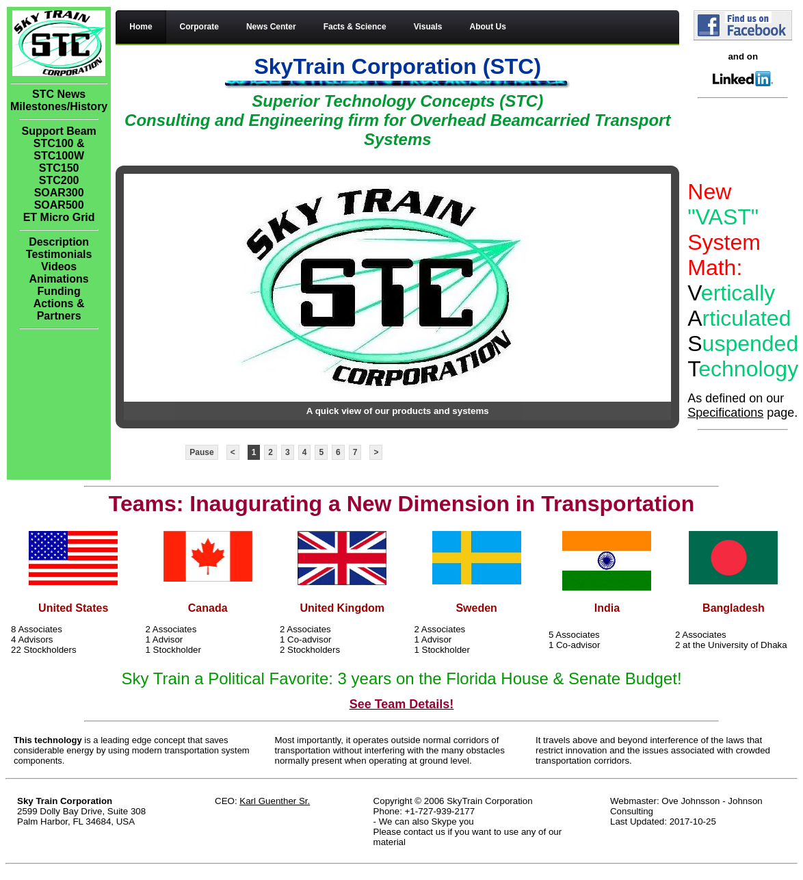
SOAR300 (59, 192)
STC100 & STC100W (59, 149)
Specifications (725, 412)
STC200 (59, 180)
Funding (59, 291)
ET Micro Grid (59, 217)
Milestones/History (58, 106)
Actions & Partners (59, 310)
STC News (58, 94)
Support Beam (58, 131)
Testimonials (59, 254)
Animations (59, 279)
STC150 (59, 168)
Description (59, 242)
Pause (201, 452)
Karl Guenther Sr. (274, 801)
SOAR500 (59, 205)
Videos (59, 266)
